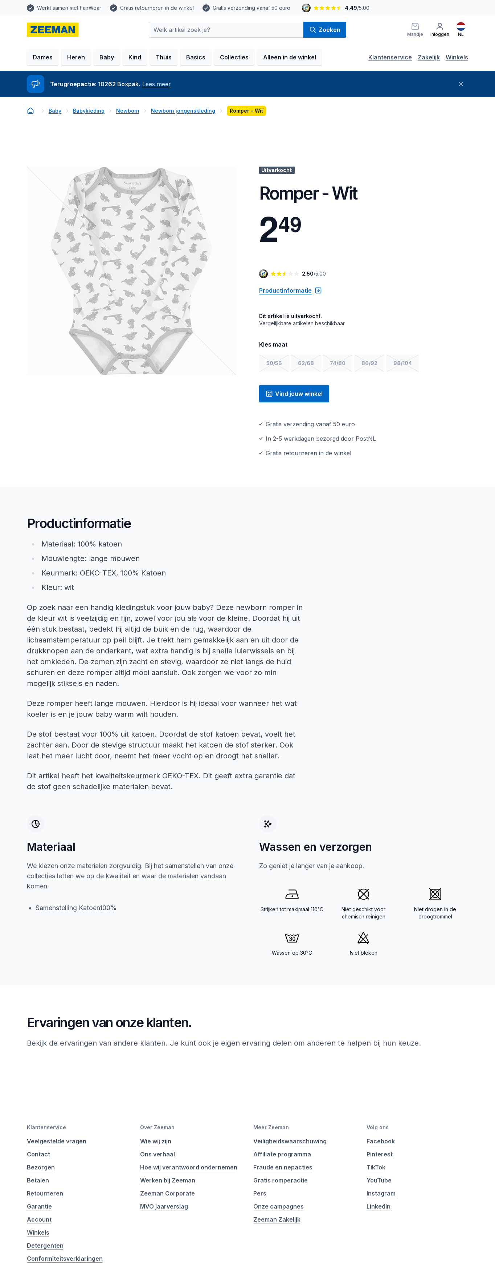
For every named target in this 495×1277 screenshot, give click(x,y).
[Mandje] (415, 30)
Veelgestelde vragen (56, 1141)
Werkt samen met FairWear (69, 8)
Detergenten (45, 1245)
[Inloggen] (440, 30)
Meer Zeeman (271, 1127)
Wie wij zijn (155, 1141)
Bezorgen (41, 1167)
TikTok (376, 1167)
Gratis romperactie (280, 1180)
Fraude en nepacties (282, 1167)
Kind (134, 57)
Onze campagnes (278, 1206)
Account (39, 1219)
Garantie (39, 1206)
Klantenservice (390, 57)
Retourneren (45, 1193)
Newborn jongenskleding (183, 111)
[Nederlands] (461, 30)
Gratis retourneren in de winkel (157, 8)
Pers (259, 1193)
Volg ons (378, 1127)
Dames (43, 57)
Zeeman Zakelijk (276, 1219)
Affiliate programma (282, 1154)
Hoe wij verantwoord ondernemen (188, 1167)
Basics (195, 57)
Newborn (127, 111)
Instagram (381, 1193)
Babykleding (89, 111)
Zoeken (324, 29)
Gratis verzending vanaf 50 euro (251, 8)
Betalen (38, 1180)
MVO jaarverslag (164, 1206)
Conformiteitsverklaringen (65, 1258)
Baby (106, 57)
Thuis (164, 57)
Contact (38, 1154)
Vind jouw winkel (294, 393)
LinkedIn (378, 1206)
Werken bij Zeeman (167, 1180)
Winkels (457, 57)
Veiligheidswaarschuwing (290, 1141)
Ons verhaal (157, 1154)
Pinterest (380, 1154)
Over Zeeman (157, 1127)
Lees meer (156, 84)
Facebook (381, 1141)
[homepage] (53, 29)
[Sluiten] (461, 84)
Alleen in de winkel (289, 57)
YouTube (379, 1180)
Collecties (234, 57)
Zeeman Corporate (167, 1193)
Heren (76, 57)
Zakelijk (429, 57)
